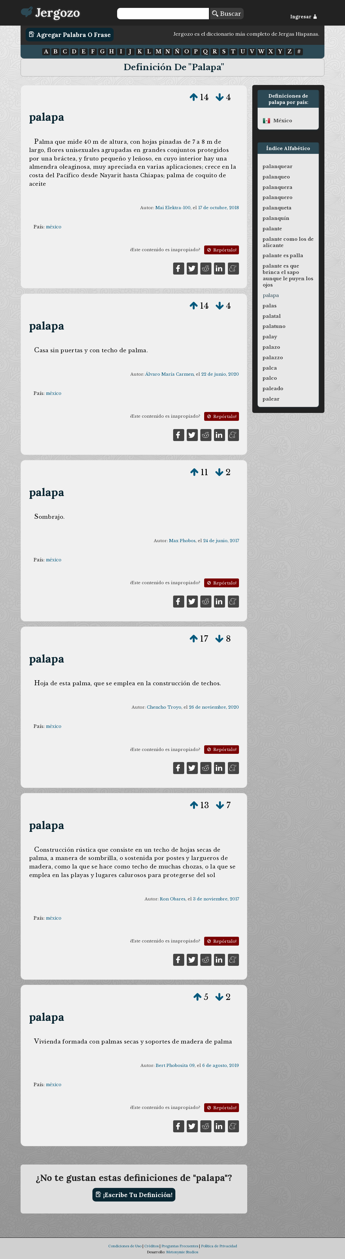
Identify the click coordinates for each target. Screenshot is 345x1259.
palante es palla (283, 255)
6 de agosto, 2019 (220, 1065)
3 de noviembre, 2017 (216, 899)
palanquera (277, 187)
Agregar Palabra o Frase (70, 34)
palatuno (274, 326)
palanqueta (277, 208)
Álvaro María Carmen (169, 374)
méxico (53, 227)
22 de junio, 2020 (220, 374)
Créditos (151, 1246)
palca (270, 368)
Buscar (226, 13)
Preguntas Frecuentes (179, 1246)
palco (270, 378)
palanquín (276, 218)
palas (270, 306)
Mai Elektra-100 (173, 207)
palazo (271, 347)
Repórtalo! (221, 250)
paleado (273, 388)
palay (270, 337)
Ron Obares (172, 899)
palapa (46, 117)
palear (271, 399)
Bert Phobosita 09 (175, 1065)
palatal (272, 316)
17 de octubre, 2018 (218, 207)
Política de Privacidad (219, 1246)
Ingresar (303, 17)
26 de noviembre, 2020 (214, 707)
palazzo (273, 357)
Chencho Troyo (164, 707)
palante (272, 229)
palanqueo (276, 177)
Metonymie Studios (182, 1252)
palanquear (277, 166)
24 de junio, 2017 (221, 540)
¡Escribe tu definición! (134, 1194)
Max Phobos (182, 540)
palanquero (277, 197)
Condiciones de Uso (124, 1246)
